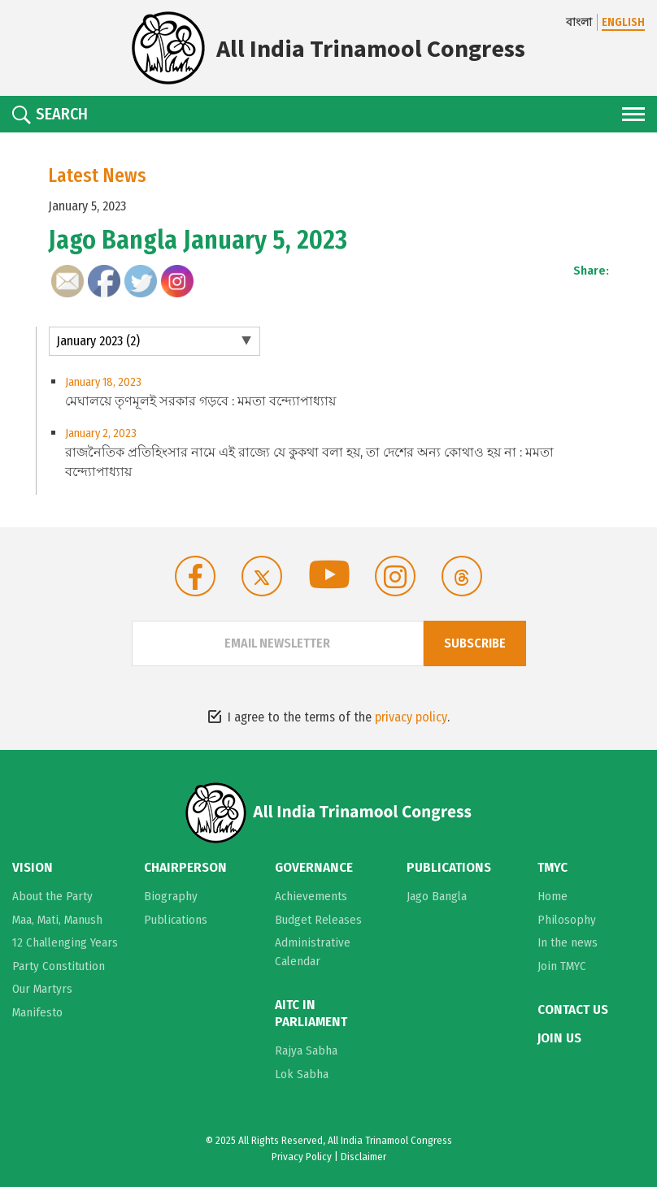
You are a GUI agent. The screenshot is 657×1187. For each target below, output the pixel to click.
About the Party (52, 896)
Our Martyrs (42, 988)
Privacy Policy (302, 1156)
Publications (175, 919)
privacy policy (411, 717)
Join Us (559, 1038)
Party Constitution (58, 966)
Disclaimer (363, 1156)
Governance (314, 868)
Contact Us (572, 1010)
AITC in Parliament (311, 1013)
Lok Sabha (301, 1074)
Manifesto (37, 1012)
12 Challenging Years (65, 942)
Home (552, 896)
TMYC (552, 868)
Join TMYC (561, 966)
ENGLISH (623, 22)
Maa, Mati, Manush (57, 919)
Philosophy (566, 919)
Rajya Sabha (306, 1050)
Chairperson (185, 868)
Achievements (311, 896)
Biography (171, 896)
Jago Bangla (437, 896)
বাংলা (579, 22)
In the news (567, 942)
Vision (32, 868)
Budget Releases (318, 919)
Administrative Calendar (312, 951)
